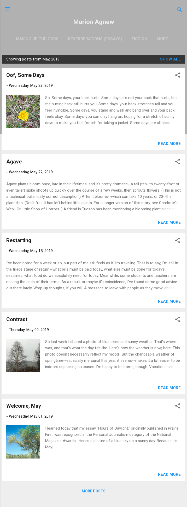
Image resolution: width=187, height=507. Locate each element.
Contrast (16, 320)
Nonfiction (164, 38)
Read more (169, 144)
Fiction (134, 38)
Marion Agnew (93, 22)
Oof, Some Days (25, 76)
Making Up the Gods (32, 38)
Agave (14, 163)
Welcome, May (23, 407)
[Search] (180, 11)
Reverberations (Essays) (90, 38)
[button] (177, 77)
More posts (94, 492)
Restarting (18, 241)
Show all (170, 60)
